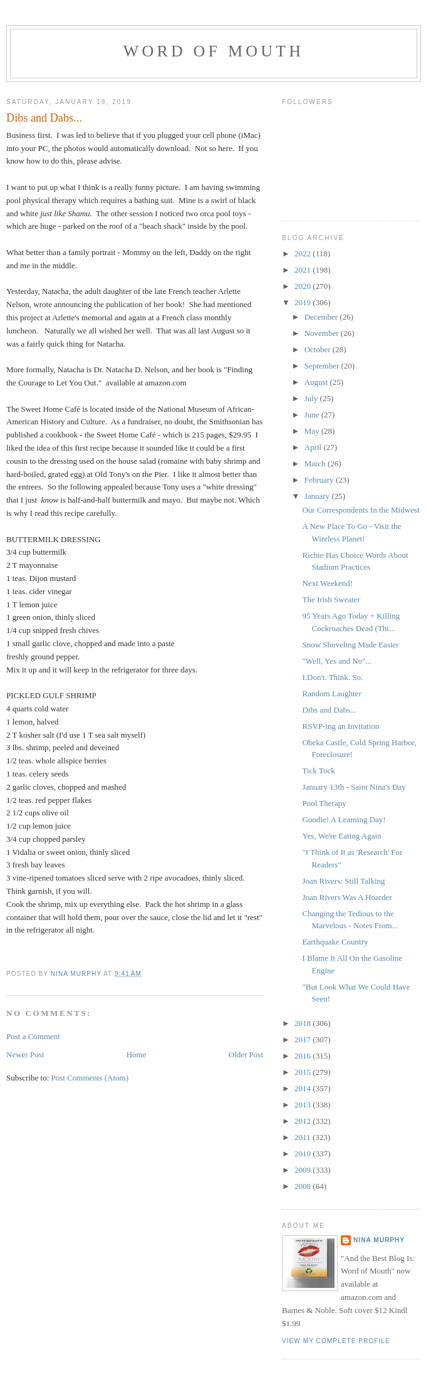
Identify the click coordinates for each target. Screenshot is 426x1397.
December (322, 317)
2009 (303, 1170)
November (322, 333)
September (322, 365)
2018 (303, 1023)
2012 (303, 1121)
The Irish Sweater (331, 599)
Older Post (246, 1054)
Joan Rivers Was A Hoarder (347, 897)
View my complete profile (336, 1340)
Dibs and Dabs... (329, 709)
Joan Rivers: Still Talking (343, 881)
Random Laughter (331, 693)
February (320, 479)
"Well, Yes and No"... (336, 661)
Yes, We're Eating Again (341, 835)
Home (137, 1054)
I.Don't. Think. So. (332, 677)
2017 (303, 1039)
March (316, 463)
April (314, 447)
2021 (303, 270)
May (312, 431)
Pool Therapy (324, 803)
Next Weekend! (327, 583)
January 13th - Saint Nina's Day (353, 787)
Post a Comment (33, 1036)
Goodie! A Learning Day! (343, 819)
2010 (303, 1153)
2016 (303, 1055)
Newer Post (25, 1054)
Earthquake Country (335, 941)
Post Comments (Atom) (90, 1077)
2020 (303, 286)
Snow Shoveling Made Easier (350, 644)
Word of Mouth (213, 51)
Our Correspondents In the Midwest (360, 510)
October (318, 349)
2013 (303, 1104)
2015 (303, 1072)
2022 (303, 253)
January (318, 496)
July (312, 398)
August (317, 382)
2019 (303, 302)
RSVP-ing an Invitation (340, 726)
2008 (303, 1186)
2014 (303, 1088)
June (312, 414)
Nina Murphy (379, 1240)
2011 (303, 1137)
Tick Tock (318, 770)
